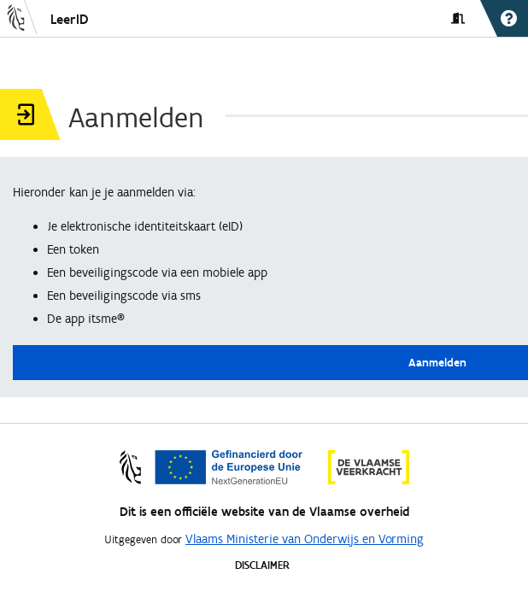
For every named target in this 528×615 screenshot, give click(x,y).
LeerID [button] (69, 19)
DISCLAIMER (262, 565)
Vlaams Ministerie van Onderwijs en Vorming (304, 539)
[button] (20, 19)
